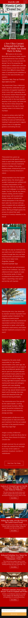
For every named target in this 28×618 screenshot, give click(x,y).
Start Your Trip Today (14, 463)
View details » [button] (14, 497)
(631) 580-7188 (13, 2)
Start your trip (14, 614)
